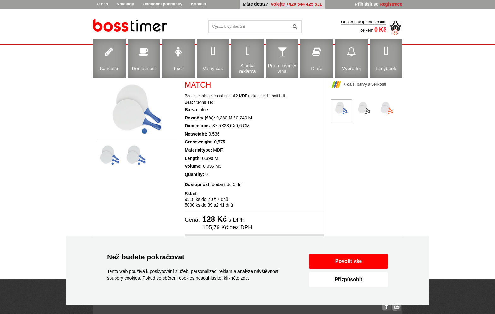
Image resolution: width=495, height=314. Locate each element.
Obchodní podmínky (162, 4)
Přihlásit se (367, 4)
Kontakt (198, 4)
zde (244, 278)
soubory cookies (123, 278)
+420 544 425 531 (304, 4)
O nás (102, 4)
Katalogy (125, 4)
